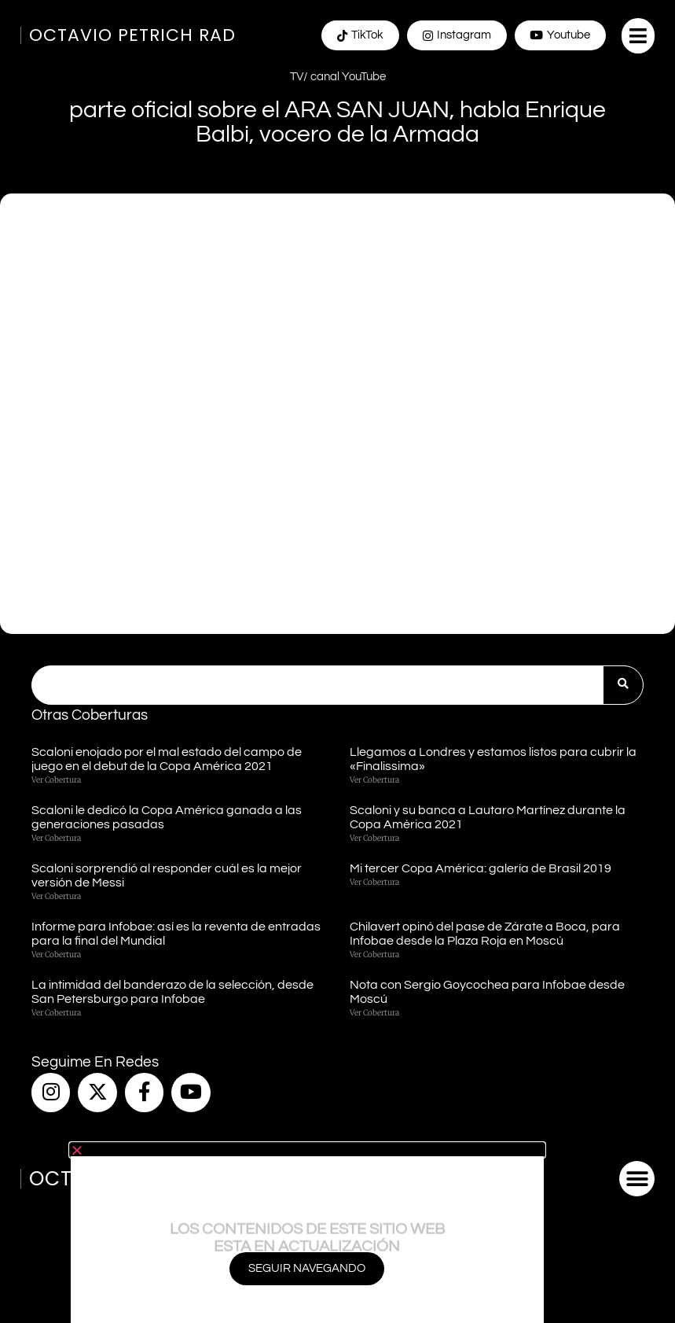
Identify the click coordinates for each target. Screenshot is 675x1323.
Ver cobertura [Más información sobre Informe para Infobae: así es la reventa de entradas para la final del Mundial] (56, 954)
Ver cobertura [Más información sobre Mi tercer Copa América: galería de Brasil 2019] (374, 882)
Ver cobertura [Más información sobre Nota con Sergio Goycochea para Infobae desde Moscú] (374, 1013)
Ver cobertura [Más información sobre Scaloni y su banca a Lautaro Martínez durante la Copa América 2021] (374, 838)
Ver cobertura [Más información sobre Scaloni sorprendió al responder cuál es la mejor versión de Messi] (56, 896)
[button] (638, 35)
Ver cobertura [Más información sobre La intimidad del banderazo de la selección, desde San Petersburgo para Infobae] (56, 1013)
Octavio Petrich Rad (132, 35)
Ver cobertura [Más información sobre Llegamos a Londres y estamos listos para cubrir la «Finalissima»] (374, 780)
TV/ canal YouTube (338, 77)
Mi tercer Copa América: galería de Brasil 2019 (480, 868)
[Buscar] (623, 685)
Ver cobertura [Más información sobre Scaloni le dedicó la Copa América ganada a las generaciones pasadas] (56, 838)
